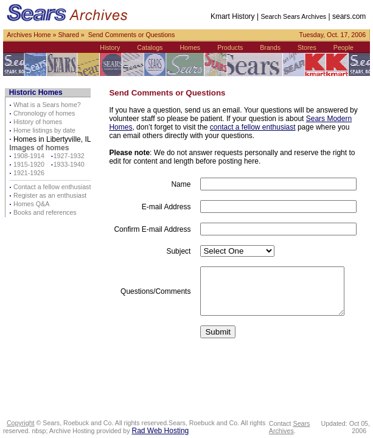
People (346, 47)
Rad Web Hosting (160, 430)
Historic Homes (36, 92)
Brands (273, 47)
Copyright (21, 422)
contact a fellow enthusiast (253, 127)
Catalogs (153, 47)
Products (233, 47)
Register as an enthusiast (49, 195)
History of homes (37, 121)
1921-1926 (28, 172)
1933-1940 (69, 164)
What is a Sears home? (47, 104)
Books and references (45, 212)
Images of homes (39, 148)
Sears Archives (292, 427)
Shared (68, 34)
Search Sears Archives (297, 16)
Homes (193, 47)
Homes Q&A (31, 203)
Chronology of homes (44, 113)
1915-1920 (28, 164)
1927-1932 (69, 155)
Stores (310, 47)
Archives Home (29, 34)
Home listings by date (44, 130)
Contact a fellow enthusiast (52, 186)
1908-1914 (28, 155)
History (113, 47)
